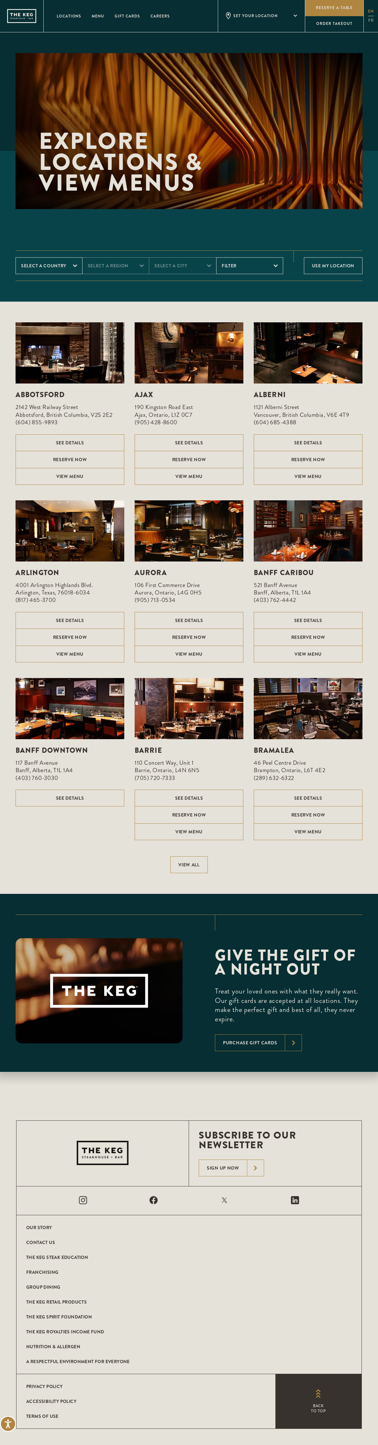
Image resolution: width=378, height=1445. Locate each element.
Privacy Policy (44, 1386)
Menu (98, 16)
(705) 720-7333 (155, 778)
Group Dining (43, 1287)
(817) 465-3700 (36, 600)
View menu (69, 476)
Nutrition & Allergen (53, 1346)
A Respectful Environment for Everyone (78, 1361)
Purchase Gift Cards (262, 1043)
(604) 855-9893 (37, 422)
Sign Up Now (235, 1168)
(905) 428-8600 (156, 422)
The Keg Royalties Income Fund (65, 1331)
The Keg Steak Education (57, 1257)
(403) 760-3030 (37, 778)
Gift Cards (127, 16)
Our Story (39, 1227)
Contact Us (40, 1242)
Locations (69, 16)
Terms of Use (42, 1416)
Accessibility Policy (51, 1401)
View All (189, 864)
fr (371, 20)
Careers (160, 16)
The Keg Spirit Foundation (59, 1317)
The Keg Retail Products (56, 1302)
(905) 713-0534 (155, 600)
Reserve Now (70, 459)
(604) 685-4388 (275, 422)
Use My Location (333, 265)
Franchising (42, 1272)
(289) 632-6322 (274, 778)
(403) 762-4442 (275, 600)
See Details (70, 442)
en (371, 11)
